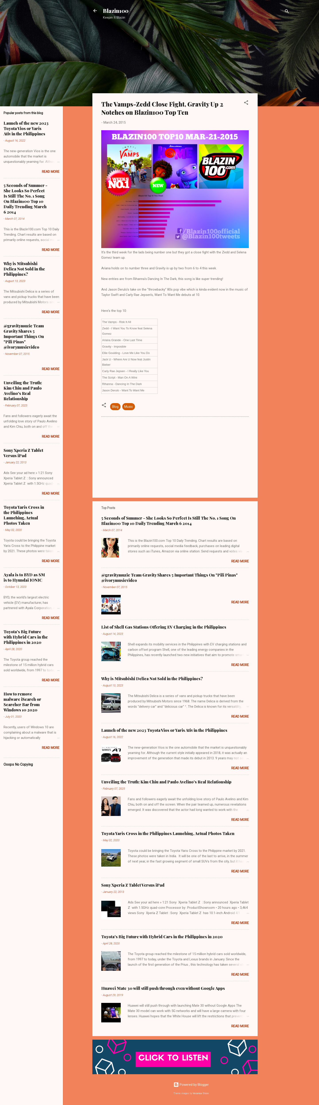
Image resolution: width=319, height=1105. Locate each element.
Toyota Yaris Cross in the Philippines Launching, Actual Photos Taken (167, 833)
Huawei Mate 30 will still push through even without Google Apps (163, 988)
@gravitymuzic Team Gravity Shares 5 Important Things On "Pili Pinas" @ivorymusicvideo (24, 336)
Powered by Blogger (191, 1085)
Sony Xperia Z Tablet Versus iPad (132, 885)
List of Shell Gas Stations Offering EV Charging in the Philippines (163, 627)
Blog (115, 407)
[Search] (287, 12)
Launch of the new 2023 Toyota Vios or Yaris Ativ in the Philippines (164, 730)
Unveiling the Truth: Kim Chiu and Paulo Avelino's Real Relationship (166, 782)
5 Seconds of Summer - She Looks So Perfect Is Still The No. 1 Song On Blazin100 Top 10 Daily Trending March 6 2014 (168, 520)
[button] (246, 103)
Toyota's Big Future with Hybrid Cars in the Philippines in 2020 (162, 936)
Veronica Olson (201, 1093)
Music (128, 407)
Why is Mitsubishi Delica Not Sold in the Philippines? (152, 678)
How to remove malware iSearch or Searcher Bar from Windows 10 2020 (22, 702)
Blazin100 (115, 10)
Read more (240, 561)
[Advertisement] (275, 94)
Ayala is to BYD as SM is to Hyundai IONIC (24, 577)
